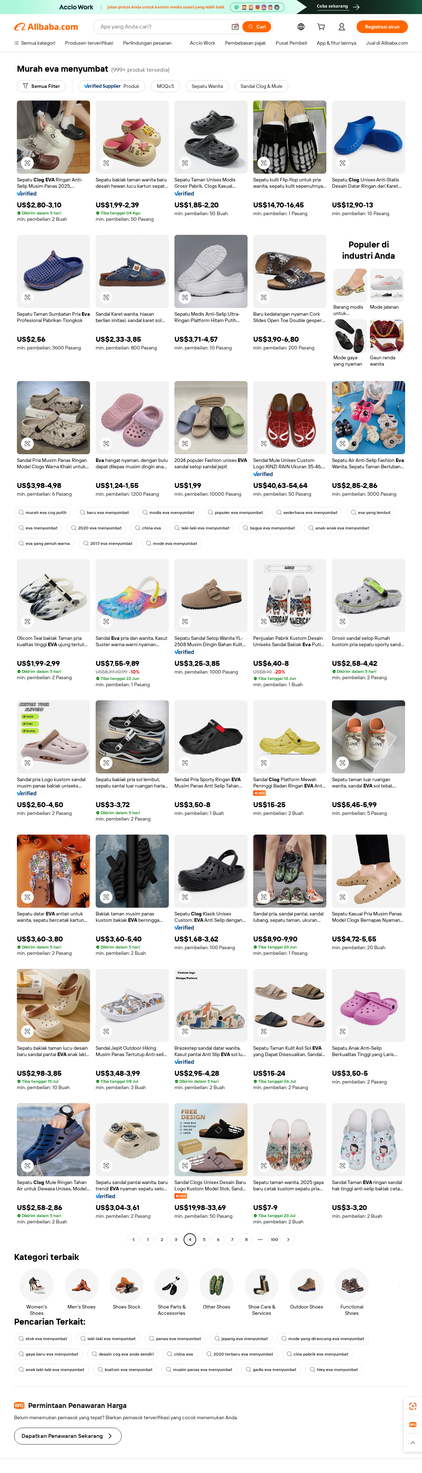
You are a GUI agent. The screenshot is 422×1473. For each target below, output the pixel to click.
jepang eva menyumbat (241, 1339)
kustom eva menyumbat (125, 1369)
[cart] (322, 28)
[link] (413, 1406)
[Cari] (256, 26)
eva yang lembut (371, 512)
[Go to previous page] (133, 1239)
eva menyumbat (38, 528)
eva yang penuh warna (44, 543)
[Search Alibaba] (163, 27)
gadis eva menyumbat (271, 1369)
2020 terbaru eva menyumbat (239, 1354)
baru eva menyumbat (104, 512)
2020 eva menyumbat (96, 528)
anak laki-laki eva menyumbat (51, 1369)
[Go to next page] (288, 1239)
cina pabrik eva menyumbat (318, 1354)
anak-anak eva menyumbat (338, 528)
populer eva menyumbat (235, 512)
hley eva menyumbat (334, 1369)
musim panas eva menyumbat (199, 1369)
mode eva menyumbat (171, 543)
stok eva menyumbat (43, 1339)
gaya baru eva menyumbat (48, 1354)
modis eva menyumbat (168, 512)
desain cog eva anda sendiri (123, 1354)
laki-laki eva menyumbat (202, 528)
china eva (148, 528)
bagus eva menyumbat (269, 528)
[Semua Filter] (41, 86)
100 (274, 1239)
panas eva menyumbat (175, 1339)
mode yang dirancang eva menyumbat (322, 1339)
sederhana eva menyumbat (307, 512)
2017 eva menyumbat (108, 543)
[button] (235, 26)
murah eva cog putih (42, 512)
